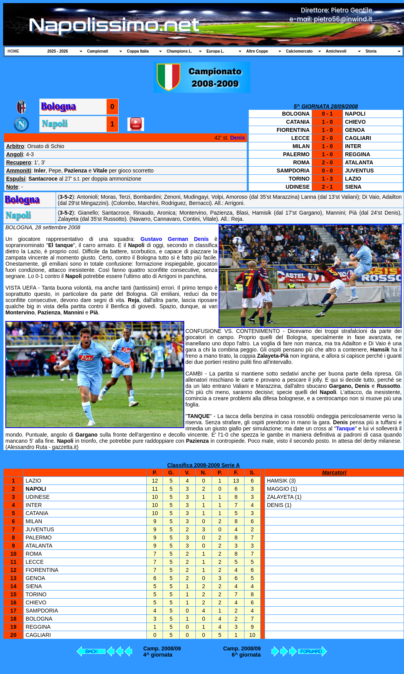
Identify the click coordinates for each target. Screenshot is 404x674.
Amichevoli (336, 51)
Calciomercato (299, 51)
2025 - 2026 (58, 51)
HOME (13, 51)
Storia (371, 51)
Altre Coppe (257, 51)
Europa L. (215, 51)
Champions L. (179, 51)
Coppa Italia (138, 51)
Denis (237, 138)
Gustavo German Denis (175, 239)
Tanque (345, 428)
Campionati (97, 51)
